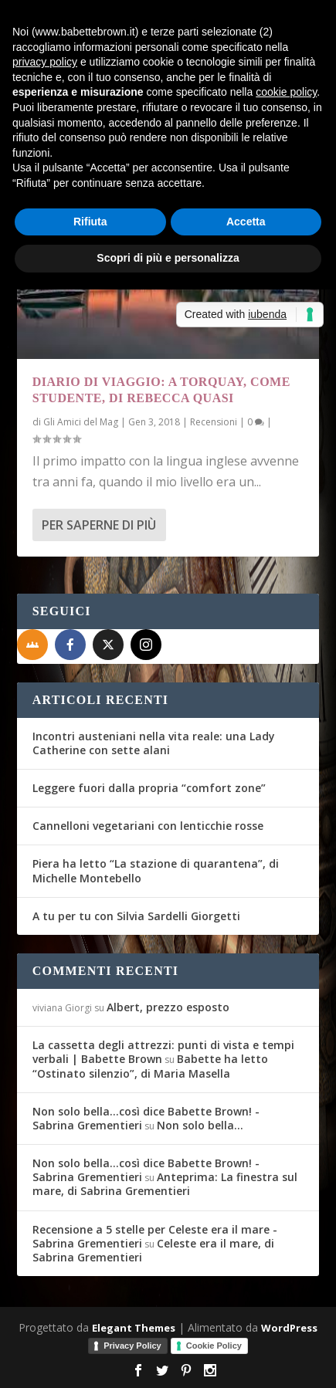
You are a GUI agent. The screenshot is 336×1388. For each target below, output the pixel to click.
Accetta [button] (246, 221)
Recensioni (213, 421)
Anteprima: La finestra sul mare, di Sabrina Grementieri (164, 1184)
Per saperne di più (99, 524)
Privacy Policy (132, 1345)
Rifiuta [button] (90, 221)
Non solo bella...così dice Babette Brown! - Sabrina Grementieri (146, 1118)
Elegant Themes (133, 1328)
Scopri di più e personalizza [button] (168, 258)
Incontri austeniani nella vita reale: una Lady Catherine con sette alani (153, 743)
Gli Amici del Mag (80, 421)
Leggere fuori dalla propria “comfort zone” (149, 787)
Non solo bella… (200, 1125)
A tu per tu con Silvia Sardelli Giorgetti (136, 916)
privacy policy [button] (44, 62)
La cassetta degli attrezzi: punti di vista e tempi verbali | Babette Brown (163, 1052)
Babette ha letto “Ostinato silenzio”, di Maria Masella (150, 1065)
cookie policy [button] (286, 92)
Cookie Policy (214, 1345)
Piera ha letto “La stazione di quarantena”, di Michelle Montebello (155, 870)
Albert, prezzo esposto (168, 1007)
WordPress (289, 1328)
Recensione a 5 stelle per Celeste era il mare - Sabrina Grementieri (154, 1236)
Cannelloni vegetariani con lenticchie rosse (147, 825)
